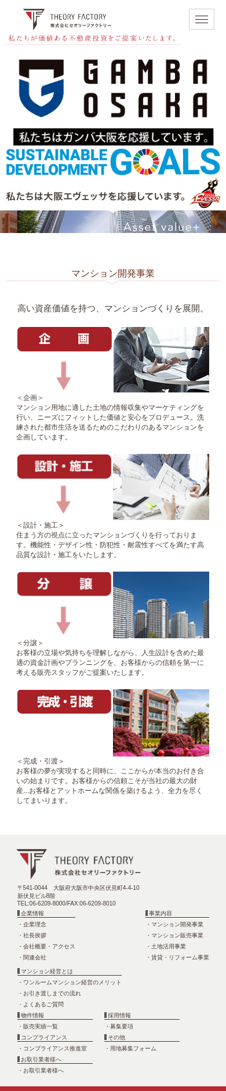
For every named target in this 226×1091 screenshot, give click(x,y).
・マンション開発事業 (174, 924)
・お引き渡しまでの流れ (49, 993)
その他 (115, 1037)
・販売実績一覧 (37, 1026)
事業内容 (159, 913)
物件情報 (31, 1015)
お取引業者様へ (39, 1059)
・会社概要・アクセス (46, 946)
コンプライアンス (42, 1037)
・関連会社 (31, 957)
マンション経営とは (45, 971)
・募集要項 (118, 1026)
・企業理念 (31, 924)
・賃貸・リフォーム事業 (177, 957)
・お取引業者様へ (40, 1070)
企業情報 (31, 913)
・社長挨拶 (31, 935)
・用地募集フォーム (130, 1048)
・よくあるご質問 (40, 1004)
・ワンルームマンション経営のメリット (69, 982)
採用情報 (118, 1015)
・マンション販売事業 (174, 935)
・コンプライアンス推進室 (52, 1048)
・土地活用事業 (165, 946)
